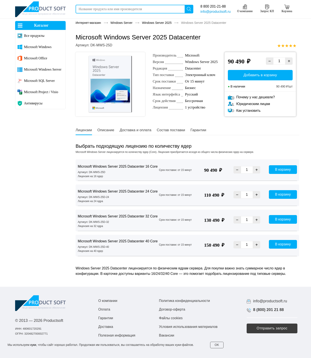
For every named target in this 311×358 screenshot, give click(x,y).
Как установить (248, 110)
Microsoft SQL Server (39, 81)
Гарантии (198, 130)
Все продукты (34, 35)
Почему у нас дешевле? (255, 97)
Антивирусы (33, 103)
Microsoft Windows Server (42, 69)
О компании (244, 9)
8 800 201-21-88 (213, 6)
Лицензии (84, 130)
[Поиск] (189, 9)
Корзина (287, 9)
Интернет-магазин (88, 22)
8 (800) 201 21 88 (268, 310)
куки (33, 345)
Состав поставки (171, 130)
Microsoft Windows (38, 47)
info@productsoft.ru (215, 11)
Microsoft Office (35, 58)
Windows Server (122, 22)
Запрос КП (267, 9)
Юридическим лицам (253, 104)
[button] (272, 328)
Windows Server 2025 (156, 22)
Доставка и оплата (135, 130)
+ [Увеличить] (289, 61)
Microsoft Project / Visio (41, 92)
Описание (105, 130)
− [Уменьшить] (269, 61)
